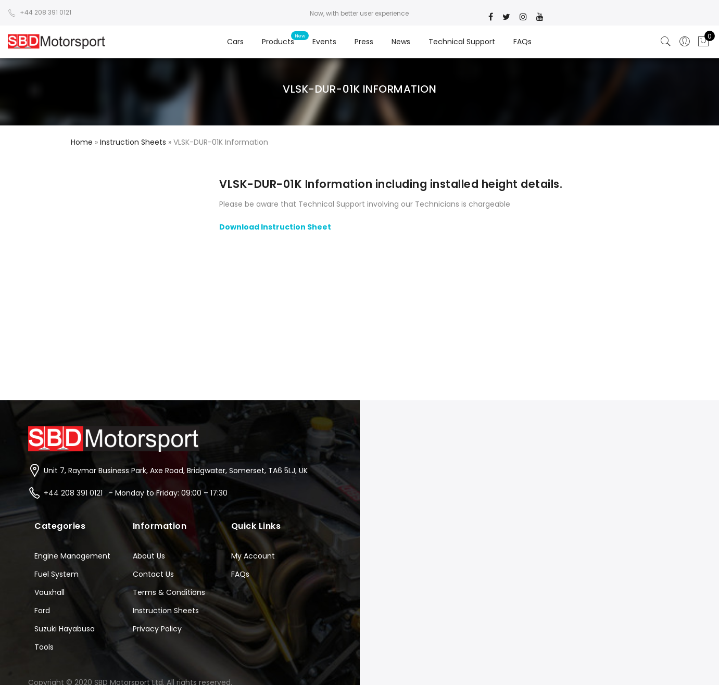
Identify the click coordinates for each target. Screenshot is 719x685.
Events (324, 41)
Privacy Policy (157, 629)
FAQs (522, 41)
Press (364, 41)
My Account (253, 556)
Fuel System (56, 574)
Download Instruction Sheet (275, 227)
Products (278, 41)
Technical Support (461, 41)
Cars (235, 41)
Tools (44, 647)
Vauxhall (49, 592)
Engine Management (72, 556)
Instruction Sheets (166, 610)
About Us (149, 556)
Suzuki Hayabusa (64, 629)
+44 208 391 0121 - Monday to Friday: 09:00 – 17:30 (136, 493)
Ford (42, 610)
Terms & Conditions (169, 592)
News (401, 41)
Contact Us (153, 574)
